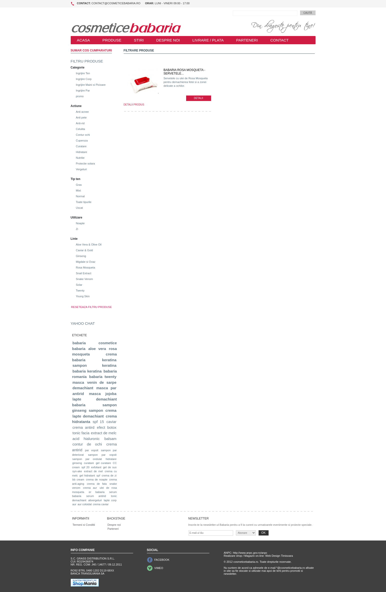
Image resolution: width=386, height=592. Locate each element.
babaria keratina (87, 371)
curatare (89, 463)
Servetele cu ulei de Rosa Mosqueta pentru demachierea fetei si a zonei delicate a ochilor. (186, 82)
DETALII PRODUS (134, 104)
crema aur (90, 487)
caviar (111, 422)
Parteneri (113, 528)
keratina (109, 360)
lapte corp (110, 500)
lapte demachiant (88, 416)
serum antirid (96, 496)
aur (74, 504)
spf (98, 475)
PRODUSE (111, 40)
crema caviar (101, 504)
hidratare (111, 459)
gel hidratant (87, 475)
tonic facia (80, 433)
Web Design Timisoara (279, 555)
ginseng (77, 463)
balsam (110, 438)
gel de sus (109, 467)
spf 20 (85, 467)
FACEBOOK (162, 559)
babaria (79, 343)
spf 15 (98, 422)
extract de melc (103, 433)
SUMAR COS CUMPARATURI (91, 50)
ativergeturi (95, 500)
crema (110, 410)
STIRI (139, 40)
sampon (96, 410)
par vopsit (91, 450)
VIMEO (158, 568)
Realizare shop (233, 555)
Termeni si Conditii (83, 524)
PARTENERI (247, 40)
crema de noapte (96, 479)
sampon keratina (94, 365)
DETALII (198, 98)
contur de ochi (87, 444)
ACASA (83, 40)
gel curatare (103, 463)
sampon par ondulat (87, 459)
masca (78, 382)
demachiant (82, 388)
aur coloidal (84, 504)
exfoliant (96, 467)
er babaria (96, 492)
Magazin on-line (254, 555)
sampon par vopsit (102, 454)
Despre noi (114, 524)
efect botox (106, 427)
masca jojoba (102, 394)
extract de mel (93, 471)
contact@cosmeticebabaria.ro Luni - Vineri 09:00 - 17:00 (133, 3)
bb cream (78, 479)
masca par (106, 388)
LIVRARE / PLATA (208, 40)
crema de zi (109, 475)
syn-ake (77, 471)
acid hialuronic (86, 438)
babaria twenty (102, 376)
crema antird (83, 427)
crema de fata (97, 483)
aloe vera (97, 348)
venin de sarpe (101, 382)
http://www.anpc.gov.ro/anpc (250, 552)
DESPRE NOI (168, 40)
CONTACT (279, 40)
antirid (78, 394)
